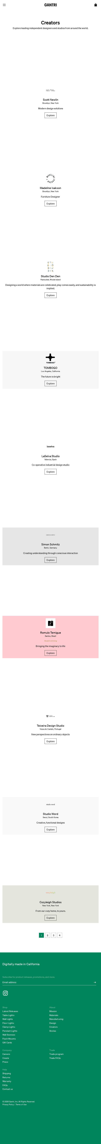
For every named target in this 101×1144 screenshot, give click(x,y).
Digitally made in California (21, 964)
